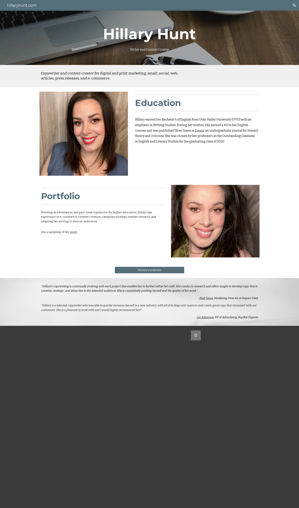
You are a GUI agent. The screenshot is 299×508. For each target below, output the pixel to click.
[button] (294, 5)
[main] (149, 38)
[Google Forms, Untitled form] (149, 416)
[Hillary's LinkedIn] (149, 269)
